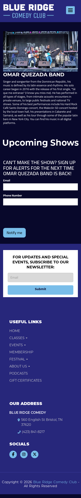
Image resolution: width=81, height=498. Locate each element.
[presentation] (34, 217)
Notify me (14, 232)
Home (14, 331)
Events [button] (17, 345)
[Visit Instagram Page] (24, 454)
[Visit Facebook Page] (13, 454)
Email (6, 180)
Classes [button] (18, 338)
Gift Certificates (25, 380)
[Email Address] (40, 277)
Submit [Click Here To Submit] (40, 289)
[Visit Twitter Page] (34, 454)
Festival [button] (18, 359)
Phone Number (12, 195)
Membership (21, 352)
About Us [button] (19, 366)
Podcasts (18, 373)
